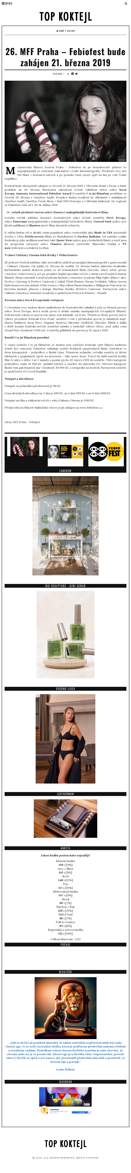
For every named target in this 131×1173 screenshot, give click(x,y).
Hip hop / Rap (65, 906)
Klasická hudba (65, 861)
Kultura (71, 31)
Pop (65, 884)
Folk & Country (65, 922)
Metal (65, 899)
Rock (65, 876)
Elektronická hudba (65, 891)
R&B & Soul (65, 914)
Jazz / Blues (65, 868)
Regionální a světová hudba (65, 929)
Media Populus (87, 1157)
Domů (60, 31)
